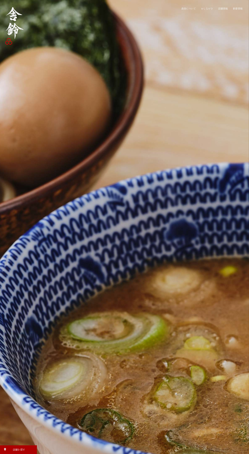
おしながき (207, 8)
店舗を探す (13, 449)
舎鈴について (188, 8)
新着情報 (238, 8)
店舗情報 (223, 8)
